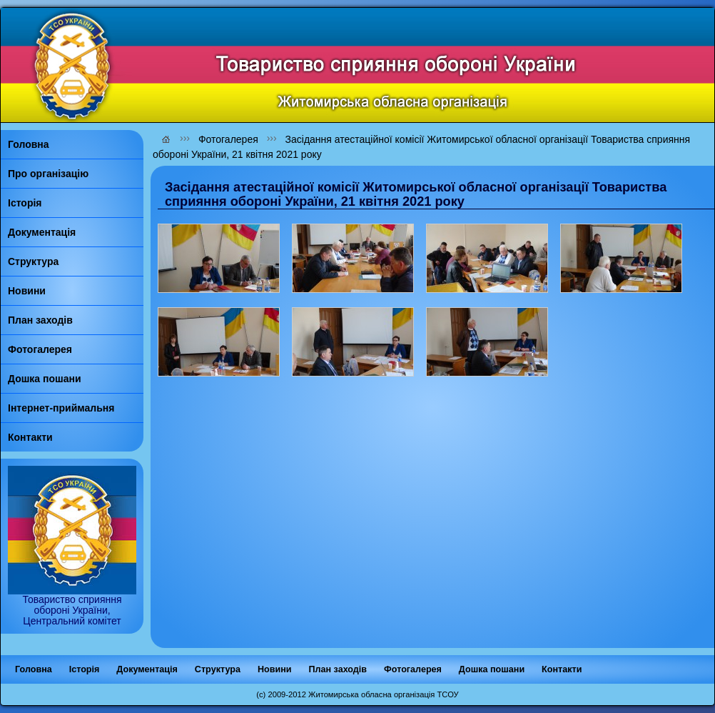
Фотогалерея (228, 139)
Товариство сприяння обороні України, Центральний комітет (72, 606)
